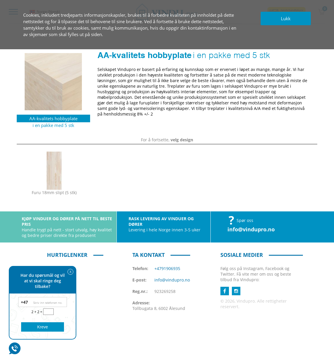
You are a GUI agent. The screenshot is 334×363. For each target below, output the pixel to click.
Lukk (286, 18)
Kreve (42, 327)
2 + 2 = (37, 311)
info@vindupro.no (251, 229)
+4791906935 (167, 268)
